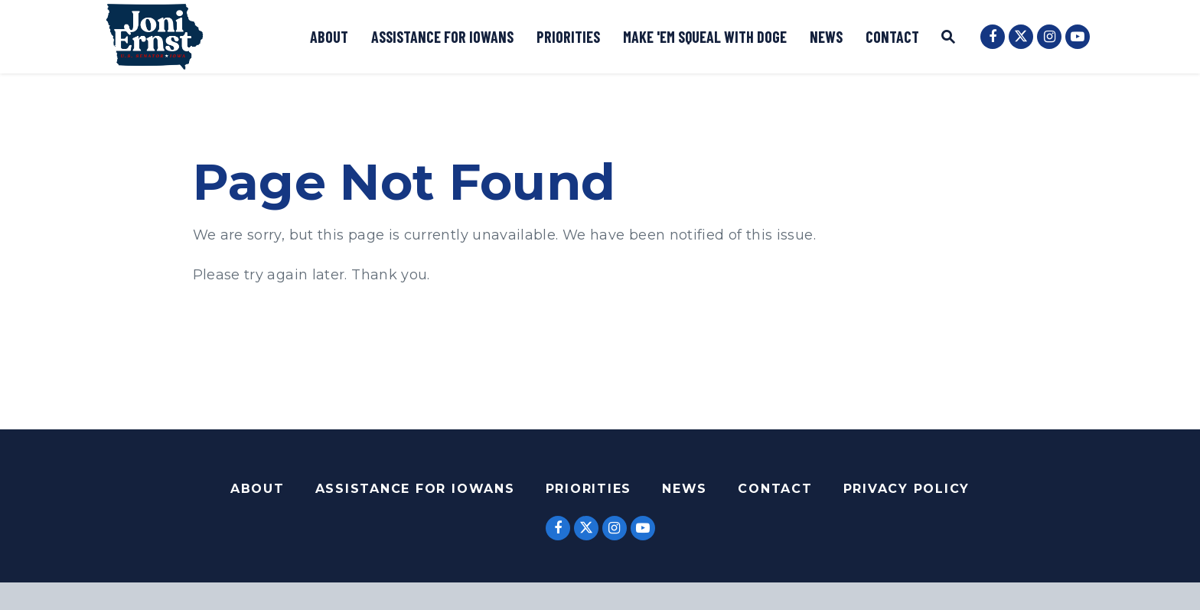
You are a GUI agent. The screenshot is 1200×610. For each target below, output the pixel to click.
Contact (892, 37)
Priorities (568, 37)
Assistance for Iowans (442, 37)
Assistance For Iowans (415, 488)
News (826, 37)
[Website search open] (948, 38)
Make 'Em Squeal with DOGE (705, 37)
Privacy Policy (906, 488)
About (329, 37)
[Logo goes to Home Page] (154, 36)
